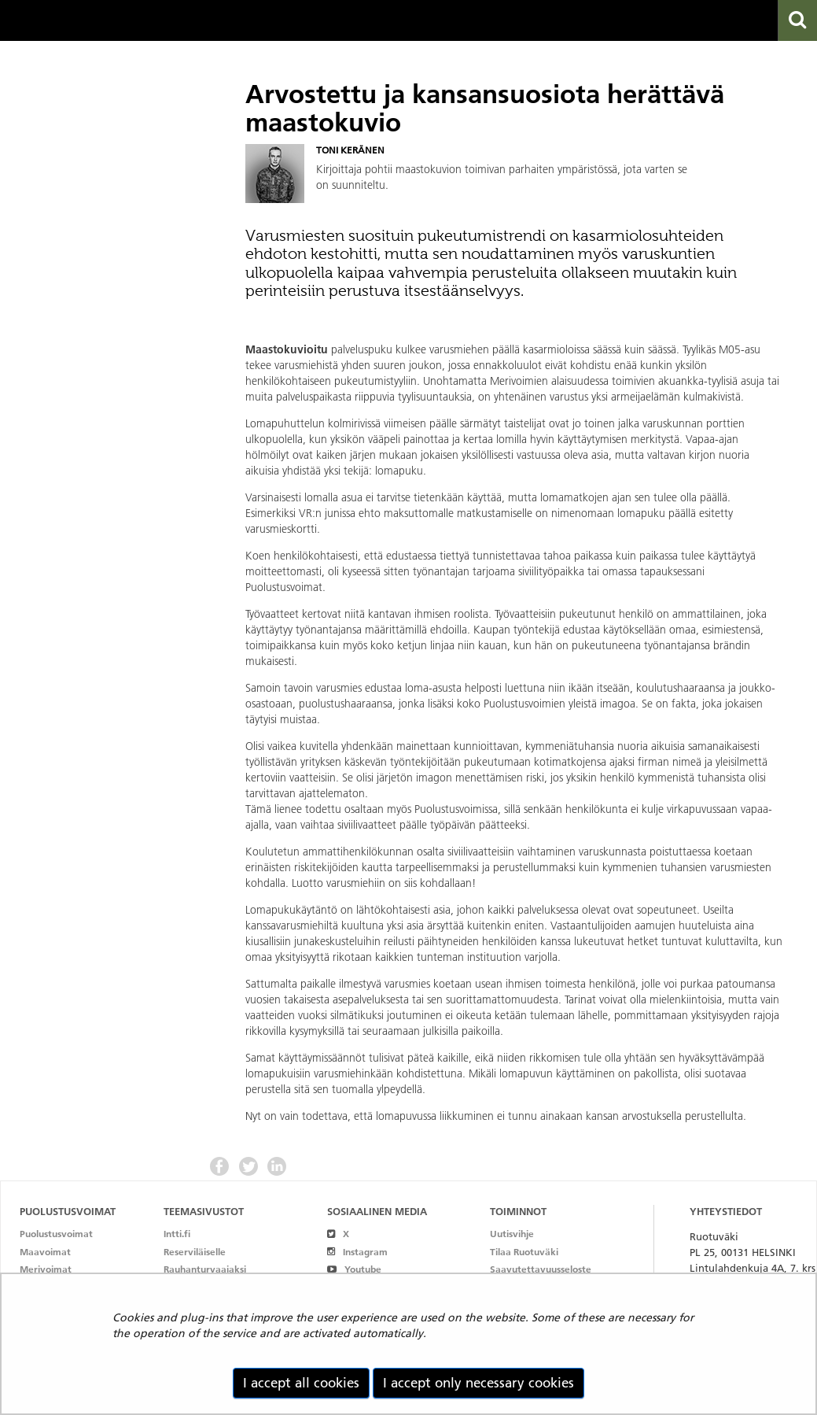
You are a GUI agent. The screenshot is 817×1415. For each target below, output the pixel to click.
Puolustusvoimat (56, 1234)
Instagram (357, 1252)
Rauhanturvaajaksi (205, 1269)
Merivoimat (46, 1269)
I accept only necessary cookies (478, 1383)
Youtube (354, 1269)
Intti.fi (177, 1234)
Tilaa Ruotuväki (524, 1252)
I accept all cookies (301, 1383)
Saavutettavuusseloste (540, 1269)
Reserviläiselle (195, 1252)
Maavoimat (45, 1252)
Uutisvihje (512, 1234)
